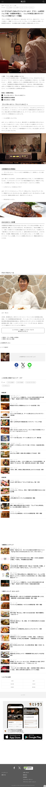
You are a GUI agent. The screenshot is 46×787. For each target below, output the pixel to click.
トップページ (5, 772)
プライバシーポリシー (28, 779)
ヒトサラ (23, 695)
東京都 (12, 684)
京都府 (12, 687)
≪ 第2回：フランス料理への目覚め (10, 337)
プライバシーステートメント (29, 782)
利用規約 (25, 777)
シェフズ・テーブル (23, 7)
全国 (4, 7)
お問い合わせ (26, 772)
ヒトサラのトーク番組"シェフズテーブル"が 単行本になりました (23, 330)
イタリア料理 (15, 7)
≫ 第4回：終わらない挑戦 (8, 339)
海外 (34, 681)
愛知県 (33, 687)
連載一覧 (4, 775)
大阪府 (33, 684)
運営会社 (25, 775)
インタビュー (31, 7)
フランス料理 (9, 7)
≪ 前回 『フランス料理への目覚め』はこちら (13, 76)
